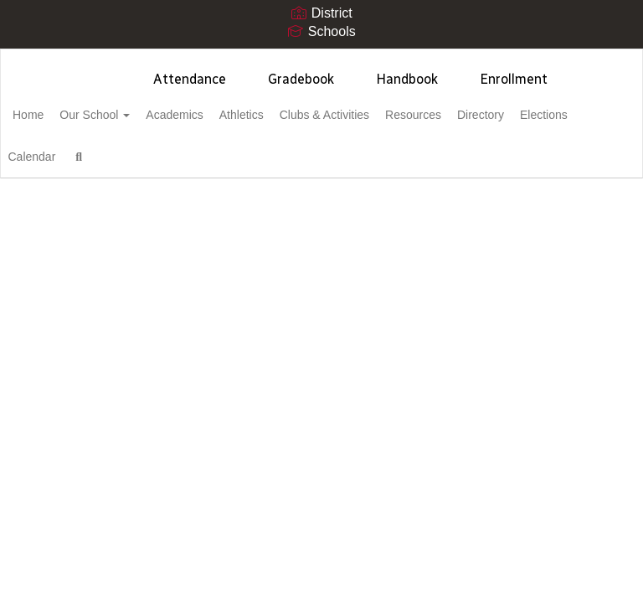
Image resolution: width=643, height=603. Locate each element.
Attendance (189, 79)
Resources (485, 114)
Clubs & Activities (387, 114)
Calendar (135, 156)
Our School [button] (130, 114)
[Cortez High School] (321, 59)
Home (54, 114)
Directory (561, 114)
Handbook (407, 79)
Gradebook (301, 79)
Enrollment (514, 79)
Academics (218, 114)
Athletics (295, 114)
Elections (62, 156)
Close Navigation (268, 163)
